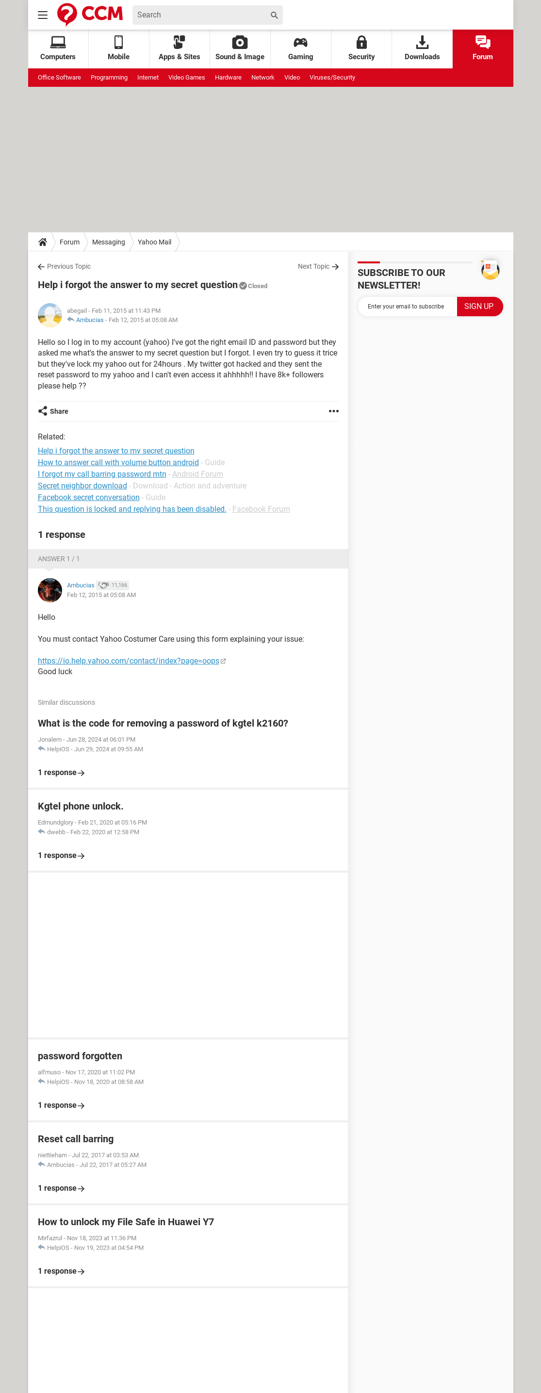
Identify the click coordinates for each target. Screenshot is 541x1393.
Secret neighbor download (82, 485)
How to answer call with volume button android (118, 462)
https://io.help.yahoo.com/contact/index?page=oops (128, 660)
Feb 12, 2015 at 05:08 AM (143, 320)
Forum (483, 48)
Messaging (108, 242)
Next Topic (313, 266)
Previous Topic (69, 266)
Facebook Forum (261, 509)
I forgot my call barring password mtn (102, 474)
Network (263, 77)
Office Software (59, 77)
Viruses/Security (332, 77)
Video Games (186, 77)
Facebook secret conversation (89, 497)
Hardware (228, 77)
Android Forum (197, 474)
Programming (109, 77)
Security (361, 48)
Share (59, 411)
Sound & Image (239, 48)
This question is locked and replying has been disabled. (132, 509)
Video (292, 77)
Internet (148, 77)
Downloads (422, 48)
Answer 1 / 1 (59, 559)
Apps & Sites (179, 48)
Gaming (300, 48)
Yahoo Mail (154, 242)
